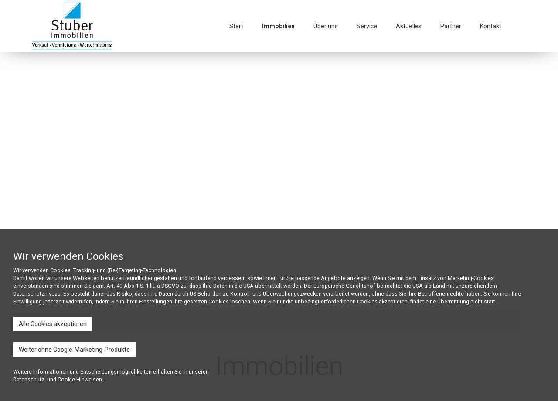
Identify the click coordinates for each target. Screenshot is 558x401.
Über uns (325, 26)
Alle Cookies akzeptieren (53, 323)
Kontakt (490, 26)
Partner (450, 26)
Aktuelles (409, 26)
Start (236, 26)
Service (367, 26)
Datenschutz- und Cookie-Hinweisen (57, 379)
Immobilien (278, 26)
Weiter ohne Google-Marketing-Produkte (74, 349)
